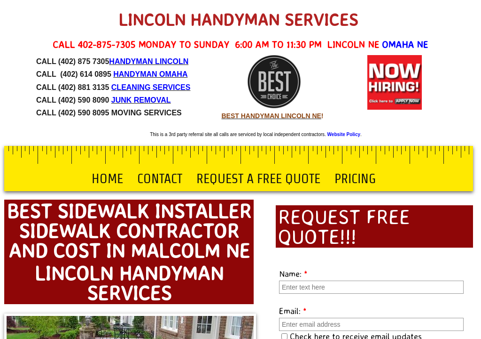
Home (107, 178)
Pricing (355, 178)
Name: (293, 273)
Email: (293, 311)
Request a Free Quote (258, 178)
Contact (159, 178)
